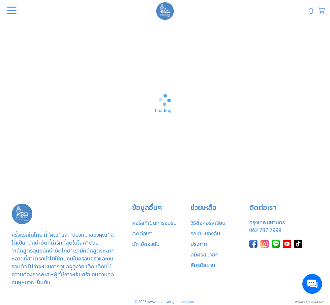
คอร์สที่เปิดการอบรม (154, 223)
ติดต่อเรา (142, 233)
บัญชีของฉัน (146, 244)
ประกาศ (199, 244)
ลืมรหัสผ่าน (203, 265)
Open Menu (11, 11)
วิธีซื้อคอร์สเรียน (208, 223)
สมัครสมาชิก (205, 255)
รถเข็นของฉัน (205, 233)
